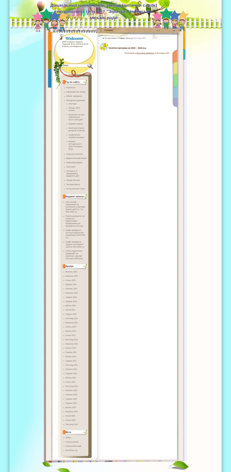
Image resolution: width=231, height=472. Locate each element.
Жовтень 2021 (71, 369)
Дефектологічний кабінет (76, 158)
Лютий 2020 (70, 416)
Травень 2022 (71, 352)
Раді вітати (70, 88)
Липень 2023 (71, 327)
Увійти (68, 438)
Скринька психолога (74, 154)
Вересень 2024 (72, 293)
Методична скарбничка (75, 100)
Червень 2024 (71, 297)
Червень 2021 (71, 373)
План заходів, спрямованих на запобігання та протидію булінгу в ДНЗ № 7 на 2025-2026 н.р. (75, 207)
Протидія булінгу (73, 184)
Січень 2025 (70, 280)
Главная (121, 38)
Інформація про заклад (75, 92)
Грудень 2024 (71, 284)
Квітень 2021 (71, 378)
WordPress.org (71, 450)
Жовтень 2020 (71, 390)
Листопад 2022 (72, 340)
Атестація (72, 104)
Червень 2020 (71, 399)
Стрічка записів (72, 442)
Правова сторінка (76, 124)
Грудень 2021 (71, 361)
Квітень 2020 (71, 407)
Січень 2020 (70, 420)
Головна (108, 30)
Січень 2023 (70, 335)
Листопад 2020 (72, 386)
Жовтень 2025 (71, 272)
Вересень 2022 (72, 344)
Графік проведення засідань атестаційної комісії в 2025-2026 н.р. (75, 244)
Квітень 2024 (71, 306)
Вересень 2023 (72, 323)
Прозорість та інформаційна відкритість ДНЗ (72, 173)
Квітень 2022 (71, 357)
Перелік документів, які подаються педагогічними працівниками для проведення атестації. (75, 221)
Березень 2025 (72, 276)
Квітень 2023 (71, 331)
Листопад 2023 (72, 318)
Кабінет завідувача (74, 96)
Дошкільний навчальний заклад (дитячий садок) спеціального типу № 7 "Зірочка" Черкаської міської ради (103, 11)
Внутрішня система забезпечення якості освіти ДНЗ (76, 117)
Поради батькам (73, 180)
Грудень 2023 (71, 314)
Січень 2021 (70, 382)
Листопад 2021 (72, 365)
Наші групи (70, 167)
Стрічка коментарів (73, 446)
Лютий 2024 (70, 310)
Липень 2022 (71, 348)
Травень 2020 (71, 403)
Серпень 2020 (71, 395)
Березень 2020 (72, 412)
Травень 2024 (71, 301)
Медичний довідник (74, 163)
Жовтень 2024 (71, 289)
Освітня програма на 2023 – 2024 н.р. (128, 48)
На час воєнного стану (75, 189)
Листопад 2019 (72, 424)
